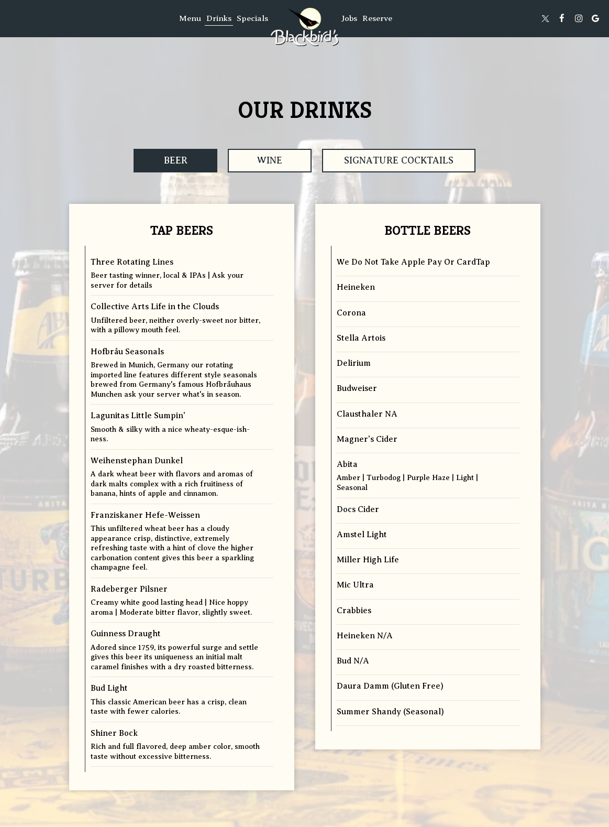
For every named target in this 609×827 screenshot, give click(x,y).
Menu (190, 18)
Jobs (349, 18)
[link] (305, 27)
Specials (252, 18)
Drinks (218, 18)
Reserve (377, 18)
